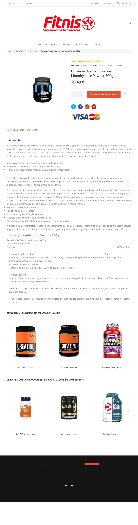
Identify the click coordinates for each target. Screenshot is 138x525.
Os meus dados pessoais (108, 494)
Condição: (95, 65)
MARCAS (97, 45)
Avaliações (33, 130)
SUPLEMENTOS (51, 45)
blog (88, 490)
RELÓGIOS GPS (82, 45)
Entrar (29, 3)
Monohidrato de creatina (21, 253)
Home (40, 45)
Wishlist (108, 3)
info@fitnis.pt (96, 481)
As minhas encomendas (29, 494)
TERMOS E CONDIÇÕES (72, 490)
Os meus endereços (83, 494)
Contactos (52, 490)
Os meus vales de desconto (69, 497)
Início (10, 51)
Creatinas (33, 51)
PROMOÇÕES (68, 45)
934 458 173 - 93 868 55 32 (62, 481)
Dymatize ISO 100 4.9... (112, 434)
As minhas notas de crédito (57, 494)
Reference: (76, 65)
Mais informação (16, 130)
